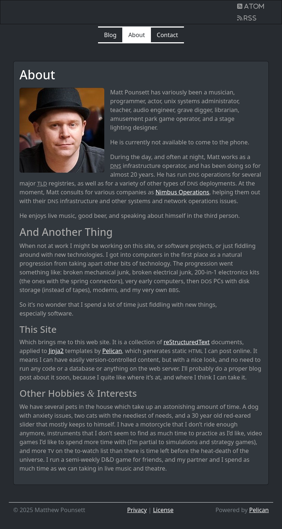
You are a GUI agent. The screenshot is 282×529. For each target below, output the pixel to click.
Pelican (112, 351)
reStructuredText (187, 342)
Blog (110, 35)
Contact (167, 35)
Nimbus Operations (182, 192)
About (136, 35)
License (163, 510)
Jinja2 (56, 351)
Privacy (137, 510)
